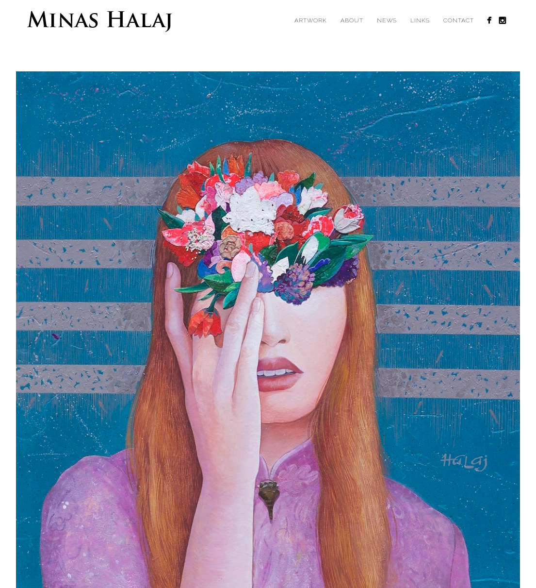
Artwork (310, 20)
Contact (458, 20)
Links (420, 20)
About (352, 20)
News (387, 20)
